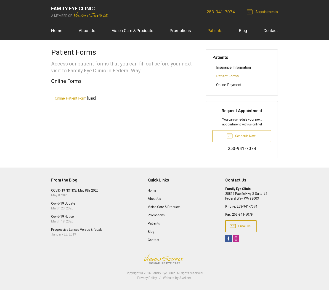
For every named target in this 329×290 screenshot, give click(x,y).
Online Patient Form (70, 98)
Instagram (236, 238)
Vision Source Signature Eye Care (164, 259)
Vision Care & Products (132, 30)
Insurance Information (233, 67)
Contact (270, 30)
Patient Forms (227, 76)
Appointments (263, 11)
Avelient (185, 278)
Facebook (228, 238)
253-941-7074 (221, 11)
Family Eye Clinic (163, 273)
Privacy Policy (147, 278)
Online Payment (228, 85)
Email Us (240, 225)
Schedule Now (241, 135)
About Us (87, 30)
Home (56, 30)
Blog (243, 30)
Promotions (180, 30)
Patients (215, 30)
